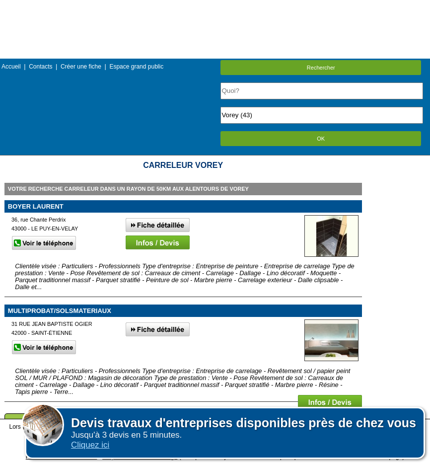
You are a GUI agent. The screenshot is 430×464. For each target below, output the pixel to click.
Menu (215, 7)
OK (321, 139)
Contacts (40, 66)
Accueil (11, 66)
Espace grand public (136, 66)
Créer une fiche (81, 66)
